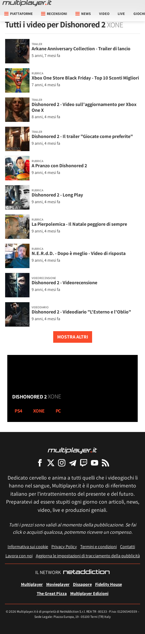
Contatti (127, 546)
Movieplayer (58, 584)
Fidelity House (108, 584)
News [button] (83, 13)
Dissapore (82, 584)
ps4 (18, 411)
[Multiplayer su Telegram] (72, 462)
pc (58, 411)
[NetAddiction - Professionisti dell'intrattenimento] (86, 572)
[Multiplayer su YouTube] (94, 462)
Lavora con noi (19, 555)
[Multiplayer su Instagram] (61, 462)
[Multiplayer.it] (27, 3)
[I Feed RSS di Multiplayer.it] (105, 462)
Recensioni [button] (54, 13)
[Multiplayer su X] (50, 462)
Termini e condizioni (98, 546)
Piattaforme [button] (18, 13)
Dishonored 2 (36, 396)
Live (121, 13)
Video (104, 13)
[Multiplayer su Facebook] (39, 462)
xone (39, 411)
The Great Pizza (52, 593)
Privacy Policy (64, 546)
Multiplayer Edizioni (89, 593)
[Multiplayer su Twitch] (83, 462)
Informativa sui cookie (28, 546)
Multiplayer (32, 584)
